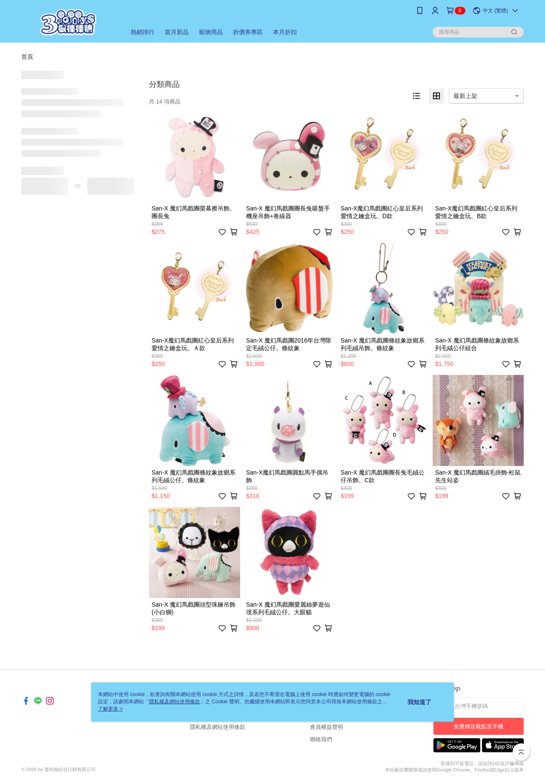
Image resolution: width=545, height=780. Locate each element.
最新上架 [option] (465, 95)
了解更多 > (110, 709)
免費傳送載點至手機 (478, 726)
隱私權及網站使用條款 (217, 727)
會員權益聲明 (326, 727)
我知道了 (419, 702)
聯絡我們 (321, 739)
